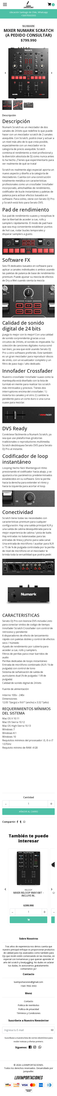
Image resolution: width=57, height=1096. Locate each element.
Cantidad (28, 797)
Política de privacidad (28, 1009)
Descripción (9, 115)
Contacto (28, 1001)
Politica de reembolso (28, 1005)
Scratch (6, 518)
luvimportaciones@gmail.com (28, 982)
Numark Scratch (38, 434)
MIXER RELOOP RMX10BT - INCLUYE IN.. (28, 894)
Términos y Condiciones (28, 1013)
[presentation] (5, 73)
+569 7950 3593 (28, 985)
